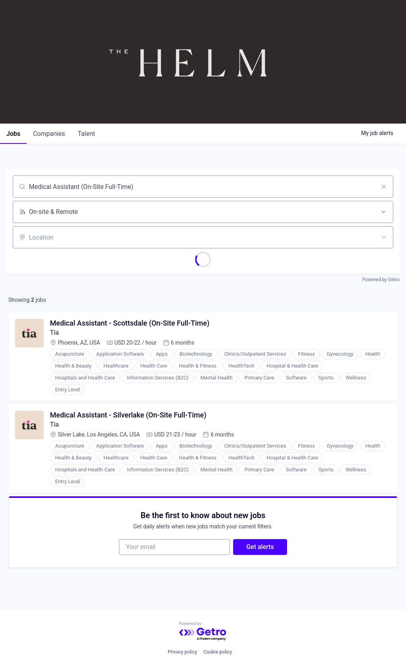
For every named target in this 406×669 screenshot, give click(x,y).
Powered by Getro (381, 279)
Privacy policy (182, 652)
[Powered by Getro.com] (203, 631)
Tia (54, 332)
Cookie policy (217, 652)
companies (49, 133)
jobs (13, 133)
